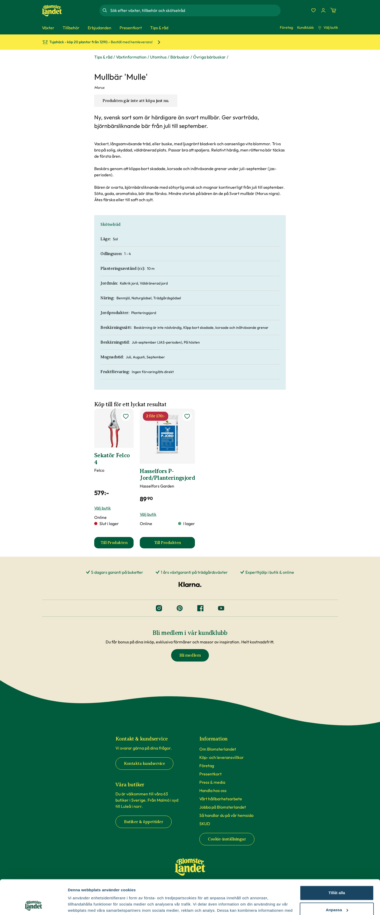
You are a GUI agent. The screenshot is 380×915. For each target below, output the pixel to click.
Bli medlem (190, 655)
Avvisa (337, 894)
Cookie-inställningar (227, 839)
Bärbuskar (179, 57)
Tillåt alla (336, 860)
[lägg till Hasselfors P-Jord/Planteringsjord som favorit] (187, 416)
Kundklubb (305, 27)
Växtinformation (131, 57)
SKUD (204, 823)
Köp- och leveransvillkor (221, 757)
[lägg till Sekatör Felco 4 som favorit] (125, 416)
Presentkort (210, 773)
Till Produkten (117, 544)
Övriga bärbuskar (209, 57)
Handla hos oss (212, 790)
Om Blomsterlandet (217, 749)
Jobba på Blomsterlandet (222, 807)
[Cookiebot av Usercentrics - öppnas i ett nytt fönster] (33, 905)
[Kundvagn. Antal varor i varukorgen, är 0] (333, 10)
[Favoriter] (313, 10)
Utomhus (158, 57)
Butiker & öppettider (143, 821)
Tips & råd (103, 57)
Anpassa (337, 877)
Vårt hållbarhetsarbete (220, 798)
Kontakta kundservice (144, 763)
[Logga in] (323, 10)
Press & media (212, 782)
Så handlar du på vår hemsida (226, 815)
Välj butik (328, 27)
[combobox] (195, 10)
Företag (286, 27)
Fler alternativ (81, 905)
